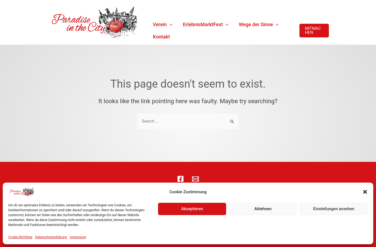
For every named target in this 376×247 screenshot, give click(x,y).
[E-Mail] (195, 178)
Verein (162, 24)
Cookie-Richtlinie (20, 237)
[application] (169, 24)
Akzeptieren (192, 208)
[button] (365, 192)
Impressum (78, 237)
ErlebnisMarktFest (205, 24)
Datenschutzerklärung (51, 237)
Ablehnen (262, 208)
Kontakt (161, 37)
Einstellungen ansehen (333, 208)
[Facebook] (180, 178)
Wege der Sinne (259, 24)
